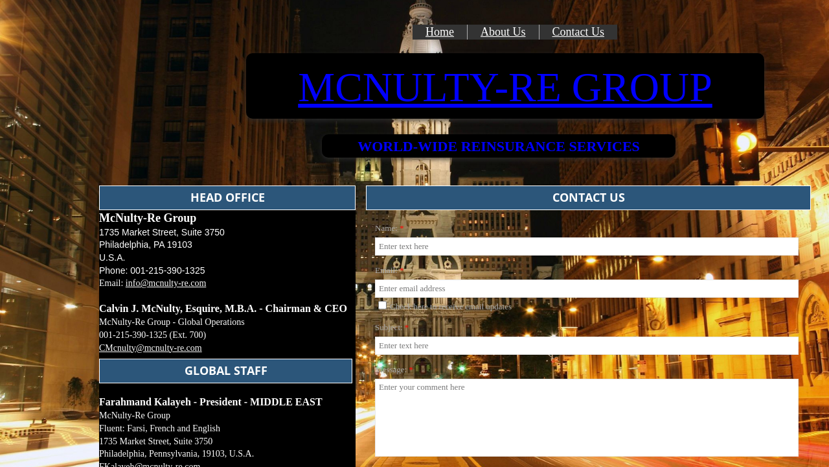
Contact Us (578, 31)
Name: (389, 228)
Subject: (392, 327)
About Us (503, 31)
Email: (389, 270)
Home (440, 31)
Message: (394, 369)
